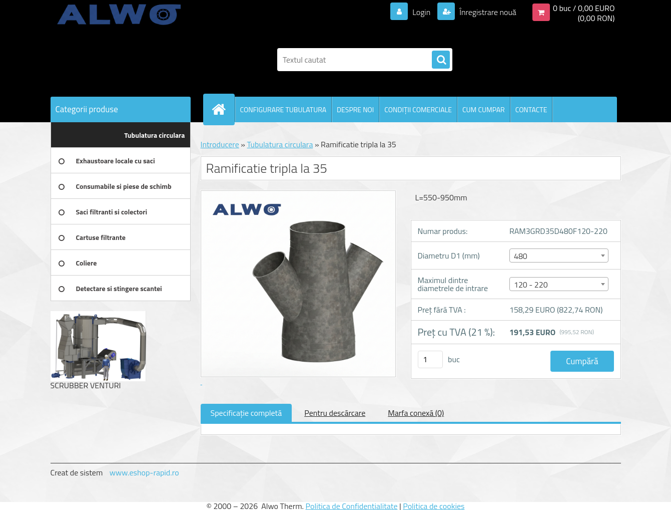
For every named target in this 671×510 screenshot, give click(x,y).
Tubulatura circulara (280, 144)
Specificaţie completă (246, 413)
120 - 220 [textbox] (531, 285)
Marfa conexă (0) (416, 413)
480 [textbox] (520, 256)
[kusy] (430, 359)
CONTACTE (531, 109)
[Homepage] (223, 109)
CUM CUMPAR (483, 109)
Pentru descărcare (334, 413)
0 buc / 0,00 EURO (584, 8)
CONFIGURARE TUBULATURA (283, 109)
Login (421, 12)
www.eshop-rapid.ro (144, 472)
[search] (441, 60)
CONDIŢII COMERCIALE (418, 109)
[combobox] (558, 255)
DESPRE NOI (355, 109)
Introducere (220, 144)
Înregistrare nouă (487, 12)
